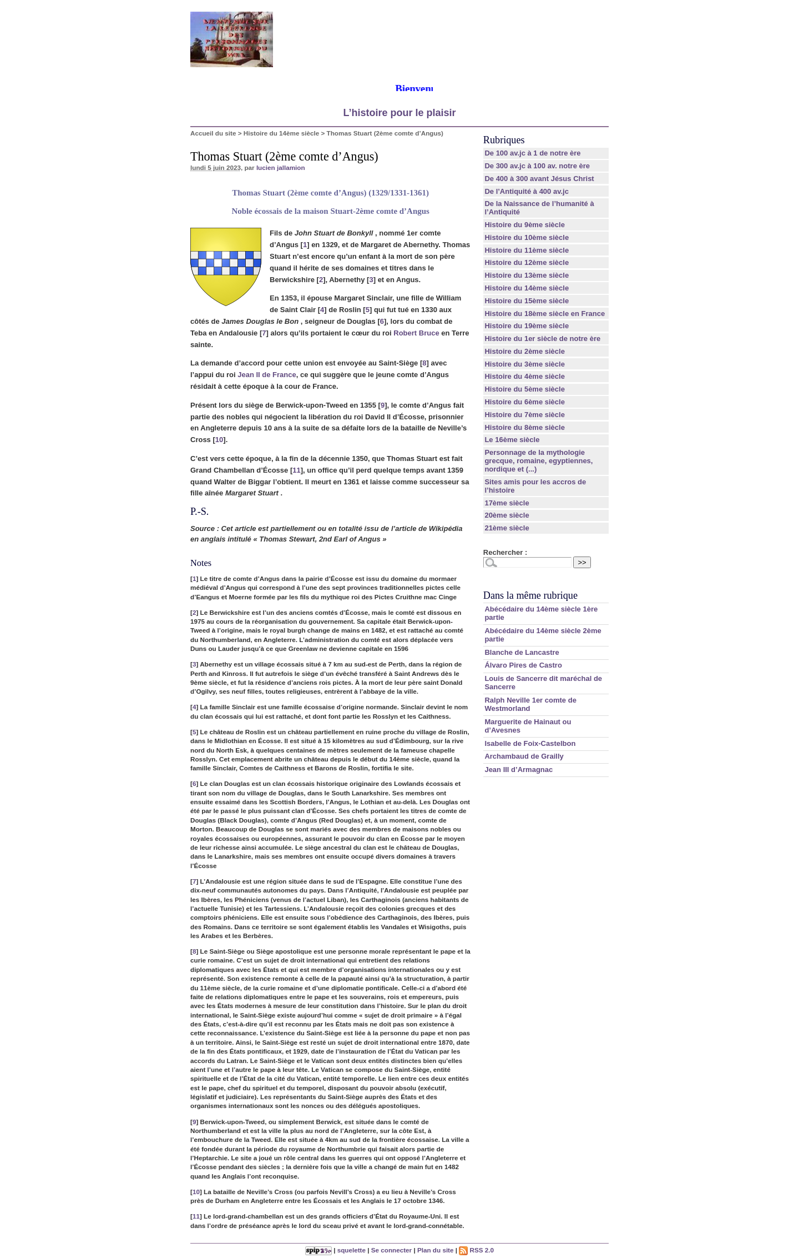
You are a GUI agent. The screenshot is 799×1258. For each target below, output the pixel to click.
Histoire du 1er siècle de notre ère (542, 338)
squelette (351, 1250)
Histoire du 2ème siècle (524, 351)
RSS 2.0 (476, 1250)
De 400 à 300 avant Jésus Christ (539, 178)
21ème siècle (506, 528)
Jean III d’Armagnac (518, 769)
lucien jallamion (280, 167)
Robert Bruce (416, 333)
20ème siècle (506, 515)
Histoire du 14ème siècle (281, 133)
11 (296, 470)
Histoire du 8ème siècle (524, 427)
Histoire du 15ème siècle (526, 301)
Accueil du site (213, 133)
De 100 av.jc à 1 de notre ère (532, 153)
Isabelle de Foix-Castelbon (529, 743)
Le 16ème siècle (511, 439)
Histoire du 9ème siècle (524, 224)
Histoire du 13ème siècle (526, 275)
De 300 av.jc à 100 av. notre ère (537, 166)
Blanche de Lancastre (521, 652)
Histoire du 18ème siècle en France (544, 313)
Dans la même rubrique (530, 595)
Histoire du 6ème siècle (524, 402)
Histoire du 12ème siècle (526, 262)
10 (219, 439)
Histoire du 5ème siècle (524, 389)
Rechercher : (505, 552)
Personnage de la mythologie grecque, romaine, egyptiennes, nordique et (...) (538, 460)
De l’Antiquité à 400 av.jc (526, 191)
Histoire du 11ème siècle (526, 250)
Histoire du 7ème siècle (524, 414)
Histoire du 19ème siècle (526, 326)
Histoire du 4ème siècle (524, 376)
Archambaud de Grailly (523, 756)
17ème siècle (506, 503)
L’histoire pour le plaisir (399, 112)
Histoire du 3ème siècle (524, 364)
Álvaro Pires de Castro (523, 665)
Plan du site (435, 1250)
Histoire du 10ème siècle (526, 237)
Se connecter (391, 1250)
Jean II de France (266, 374)
